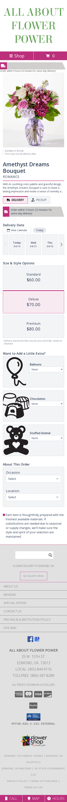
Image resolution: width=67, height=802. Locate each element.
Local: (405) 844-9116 (34, 669)
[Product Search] (34, 555)
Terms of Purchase (44, 781)
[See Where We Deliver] (33, 576)
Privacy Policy (17, 781)
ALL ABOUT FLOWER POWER (33, 25)
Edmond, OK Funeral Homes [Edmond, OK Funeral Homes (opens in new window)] (23, 755)
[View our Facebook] (30, 641)
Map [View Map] (33, 798)
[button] (33, 717)
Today (39, 230)
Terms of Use (33, 787)
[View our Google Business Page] (37, 641)
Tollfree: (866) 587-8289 (33, 675)
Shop (16, 56)
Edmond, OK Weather (16, 768)
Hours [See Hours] (55, 798)
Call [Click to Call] (11, 798)
